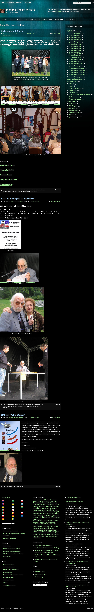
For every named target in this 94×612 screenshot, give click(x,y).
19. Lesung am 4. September (76, 68)
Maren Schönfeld (7, 170)
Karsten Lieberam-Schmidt (47, 522)
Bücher (71, 83)
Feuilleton (71, 114)
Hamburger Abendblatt (9, 538)
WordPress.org (39, 577)
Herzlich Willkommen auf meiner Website (11, 2)
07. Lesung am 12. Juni (75, 46)
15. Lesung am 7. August (75, 61)
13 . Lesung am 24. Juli (75, 57)
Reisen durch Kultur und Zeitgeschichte (79, 94)
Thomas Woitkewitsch (40, 533)
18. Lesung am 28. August (76, 66)
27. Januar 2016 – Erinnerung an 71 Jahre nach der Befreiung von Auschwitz (46, 551)
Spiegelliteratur (73, 96)
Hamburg (53, 508)
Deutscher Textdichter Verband (11, 548)
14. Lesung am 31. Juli (75, 59)
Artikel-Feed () (40, 572)
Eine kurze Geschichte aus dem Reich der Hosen (46, 560)
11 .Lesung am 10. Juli (75, 54)
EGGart (57, 504)
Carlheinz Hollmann (38, 500)
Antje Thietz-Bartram (8, 180)
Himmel (50, 512)
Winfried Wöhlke (22, 191)
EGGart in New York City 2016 (74, 544)
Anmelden (37, 569)
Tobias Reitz (50, 533)
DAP (52, 501)
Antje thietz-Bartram (11, 190)
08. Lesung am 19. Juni (75, 48)
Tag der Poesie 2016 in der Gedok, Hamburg (47, 548)
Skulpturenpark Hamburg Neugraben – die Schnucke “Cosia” (77, 586)
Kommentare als (40, 574)
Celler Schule (72, 103)
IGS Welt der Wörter (44, 515)
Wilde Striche (19, 486)
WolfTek (37, 538)
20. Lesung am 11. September (16, 201)
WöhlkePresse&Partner (75, 99)
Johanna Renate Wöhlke (20, 9)
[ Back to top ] (90, 608)
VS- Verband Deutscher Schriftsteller (13, 554)
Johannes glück (48, 520)
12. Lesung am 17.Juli (75, 55)
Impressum (28, 2)
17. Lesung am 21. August (76, 65)
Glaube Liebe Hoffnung (75, 88)
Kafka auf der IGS (12, 406)
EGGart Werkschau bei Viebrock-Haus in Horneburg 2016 (77, 562)
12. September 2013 (55, 201)
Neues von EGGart (73, 498)
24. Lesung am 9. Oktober (13, 31)
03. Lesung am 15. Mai (75, 39)
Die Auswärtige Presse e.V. (10, 531)
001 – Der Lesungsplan (75, 33)
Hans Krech (43, 512)
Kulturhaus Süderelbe (41, 523)
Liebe (51, 527)
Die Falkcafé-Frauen (8, 567)
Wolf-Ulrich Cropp (7, 165)
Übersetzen (6, 498)
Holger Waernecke (8, 577)
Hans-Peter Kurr (6, 184)
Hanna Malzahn (7, 572)
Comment (57, 190)
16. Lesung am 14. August (76, 63)
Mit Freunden (72, 118)
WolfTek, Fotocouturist (9, 585)
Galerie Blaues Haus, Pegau (11, 569)
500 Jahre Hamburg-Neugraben (43, 545)
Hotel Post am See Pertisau (51, 513)
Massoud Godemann (47, 528)
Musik (35, 531)
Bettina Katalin (10, 404)
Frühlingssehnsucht (39, 506)
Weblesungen (7, 556)
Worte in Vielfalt (70, 19)
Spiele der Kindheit (74, 98)
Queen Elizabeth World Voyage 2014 (48, 531)
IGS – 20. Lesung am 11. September (17, 198)
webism (5, 582)
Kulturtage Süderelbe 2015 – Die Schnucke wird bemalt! (77, 523)
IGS (35, 515)
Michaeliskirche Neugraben (45, 530)
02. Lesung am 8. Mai (74, 37)
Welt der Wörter (53, 534)
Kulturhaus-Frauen (8, 580)
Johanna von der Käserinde (32, 19)
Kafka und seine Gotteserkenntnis (27, 406)
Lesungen (71, 105)
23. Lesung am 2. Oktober (76, 76)
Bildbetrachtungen (73, 110)
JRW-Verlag (72, 92)
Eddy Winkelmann (39, 504)
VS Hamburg (42, 534)
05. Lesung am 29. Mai (75, 43)
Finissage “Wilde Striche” (13, 415)
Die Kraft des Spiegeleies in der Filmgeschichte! (74, 502)
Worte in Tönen (59, 19)
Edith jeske (50, 504)
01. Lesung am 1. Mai (74, 35)
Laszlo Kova (52, 523)
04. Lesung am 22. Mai (75, 41)
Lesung (46, 527)
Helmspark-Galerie (18, 417)
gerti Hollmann (45, 508)
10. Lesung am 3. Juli (74, 52)
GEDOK (71, 87)
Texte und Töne (73, 107)
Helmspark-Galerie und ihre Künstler (13, 575)
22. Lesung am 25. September (77, 74)
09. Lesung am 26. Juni (75, 50)
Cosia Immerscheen (74, 112)
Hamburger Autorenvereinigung (11, 551)
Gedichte (71, 85)
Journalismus (72, 90)
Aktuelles (4, 19)
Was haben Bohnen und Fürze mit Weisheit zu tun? (47, 556)
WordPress (8, 608)
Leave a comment (7, 35)
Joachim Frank (6, 175)
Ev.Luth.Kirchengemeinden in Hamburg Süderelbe (14, 534)
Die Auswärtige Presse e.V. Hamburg (45, 502)
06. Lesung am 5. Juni (75, 44)
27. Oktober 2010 (56, 417)
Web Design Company (18, 608)
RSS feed (58, 11)
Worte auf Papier (47, 19)
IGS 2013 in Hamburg (16, 19)
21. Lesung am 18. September (77, 72)
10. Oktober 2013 (56, 33)
